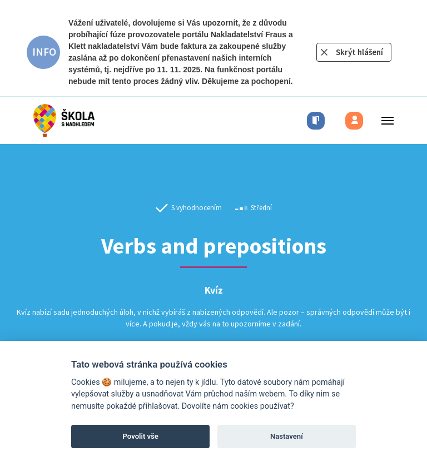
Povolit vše (140, 436)
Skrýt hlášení (359, 52)
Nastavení (286, 436)
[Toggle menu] (384, 120)
